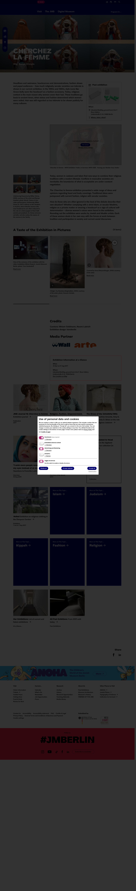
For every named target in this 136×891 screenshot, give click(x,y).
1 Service (48, 456)
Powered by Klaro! (92, 471)
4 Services (48, 445)
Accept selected (67, 468)
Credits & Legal (45, 432)
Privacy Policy (88, 429)
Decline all (43, 468)
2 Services (48, 439)
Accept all (92, 468)
